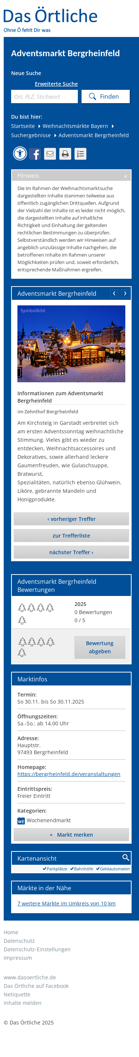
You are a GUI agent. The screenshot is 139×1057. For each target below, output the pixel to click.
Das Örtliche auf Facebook (36, 985)
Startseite (23, 125)
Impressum (18, 957)
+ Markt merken (71, 834)
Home (11, 932)
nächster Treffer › (71, 552)
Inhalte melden (23, 1002)
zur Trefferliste (71, 535)
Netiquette (17, 994)
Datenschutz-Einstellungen (37, 949)
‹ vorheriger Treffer (71, 518)
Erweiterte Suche (56, 84)
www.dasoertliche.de (30, 977)
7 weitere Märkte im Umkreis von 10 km (66, 903)
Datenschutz (19, 940)
